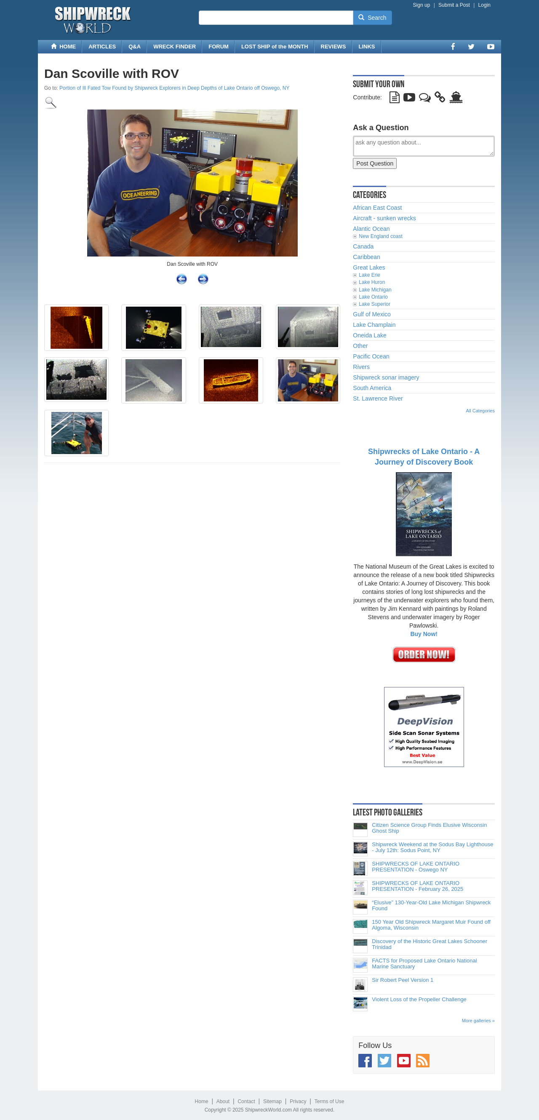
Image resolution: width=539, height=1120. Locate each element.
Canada (363, 246)
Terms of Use (329, 1101)
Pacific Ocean (371, 356)
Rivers (361, 367)
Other (360, 345)
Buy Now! (424, 634)
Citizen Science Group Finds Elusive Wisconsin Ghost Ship (429, 828)
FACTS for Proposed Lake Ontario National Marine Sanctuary (424, 964)
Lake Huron (372, 282)
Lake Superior (374, 304)
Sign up (421, 5)
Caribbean (366, 257)
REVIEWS (333, 46)
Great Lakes (369, 267)
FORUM (218, 46)
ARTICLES (102, 46)
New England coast (380, 236)
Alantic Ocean (371, 228)
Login (484, 5)
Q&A (134, 46)
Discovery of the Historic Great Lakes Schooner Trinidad (429, 944)
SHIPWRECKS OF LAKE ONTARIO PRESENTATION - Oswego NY (415, 867)
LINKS (367, 46)
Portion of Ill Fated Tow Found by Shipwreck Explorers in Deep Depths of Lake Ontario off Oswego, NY (174, 88)
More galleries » (478, 1020)
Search (372, 17)
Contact (246, 1101)
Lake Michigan (375, 290)
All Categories (480, 410)
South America (372, 388)
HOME (63, 46)
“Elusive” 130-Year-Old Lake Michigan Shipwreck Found (431, 906)
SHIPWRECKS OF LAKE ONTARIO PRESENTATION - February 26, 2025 (417, 886)
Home (201, 1101)
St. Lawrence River (378, 398)
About (222, 1101)
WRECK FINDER (174, 46)
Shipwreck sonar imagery (386, 377)
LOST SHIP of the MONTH (274, 46)
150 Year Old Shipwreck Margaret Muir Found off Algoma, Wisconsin (431, 925)
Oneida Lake (369, 335)
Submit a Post (454, 5)
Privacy (298, 1101)
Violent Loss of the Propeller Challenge (419, 999)
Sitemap (272, 1101)
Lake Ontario (373, 297)
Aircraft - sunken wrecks (384, 218)
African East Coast (377, 207)
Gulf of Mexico (371, 314)
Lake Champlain (374, 324)
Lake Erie (369, 275)
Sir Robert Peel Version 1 (402, 980)
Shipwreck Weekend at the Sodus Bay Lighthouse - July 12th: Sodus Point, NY (432, 847)
